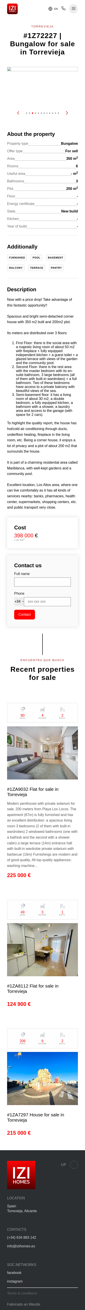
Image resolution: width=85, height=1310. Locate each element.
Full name (22, 574)
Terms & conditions (22, 1293)
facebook (14, 1273)
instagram (15, 1281)
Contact (24, 614)
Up (69, 1165)
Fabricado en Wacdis (23, 1304)
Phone (19, 593)
